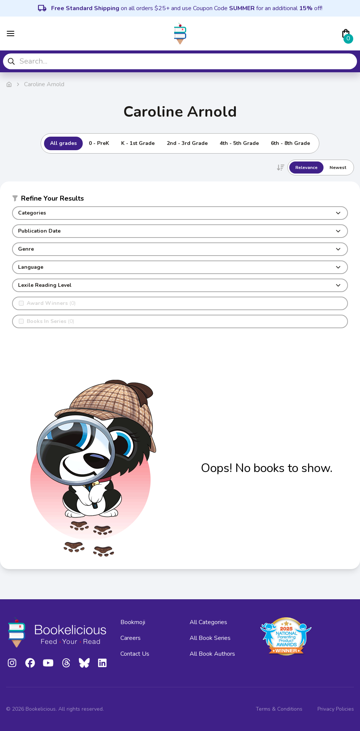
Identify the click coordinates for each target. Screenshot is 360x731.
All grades (63, 143)
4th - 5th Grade (239, 143)
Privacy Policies (335, 709)
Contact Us (134, 654)
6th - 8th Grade (290, 143)
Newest (338, 167)
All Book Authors (212, 654)
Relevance (306, 167)
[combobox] (180, 61)
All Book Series (210, 638)
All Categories (208, 622)
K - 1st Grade (138, 143)
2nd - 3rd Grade (187, 143)
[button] (180, 199)
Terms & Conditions (279, 709)
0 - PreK (99, 143)
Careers (130, 638)
